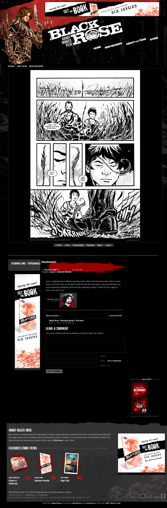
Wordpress (29, 495)
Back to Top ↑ (116, 503)
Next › (100, 245)
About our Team (136, 41)
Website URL (105, 365)
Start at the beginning (139, 390)
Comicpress (43, 495)
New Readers (114, 45)
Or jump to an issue (139, 406)
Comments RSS (115, 316)
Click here (57, 440)
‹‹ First (58, 245)
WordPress (77, 503)
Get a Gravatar (114, 361)
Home (97, 47)
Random (90, 245)
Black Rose (56, 503)
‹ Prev (67, 245)
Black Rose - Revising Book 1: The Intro (66, 320)
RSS (107, 503)
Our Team (22, 66)
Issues (11, 66)
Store (154, 38)
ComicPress (91, 503)
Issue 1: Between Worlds (60, 272)
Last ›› (109, 245)
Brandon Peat (50, 270)
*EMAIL (110, 361)
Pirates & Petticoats (14, 481)
